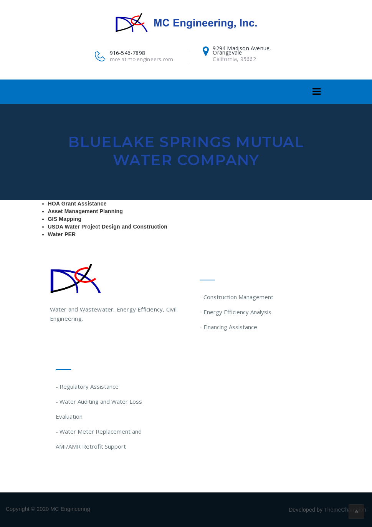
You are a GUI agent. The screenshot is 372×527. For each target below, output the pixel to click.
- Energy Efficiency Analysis (235, 312)
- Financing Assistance (228, 327)
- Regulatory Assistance (87, 386)
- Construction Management (236, 297)
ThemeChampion (345, 510)
